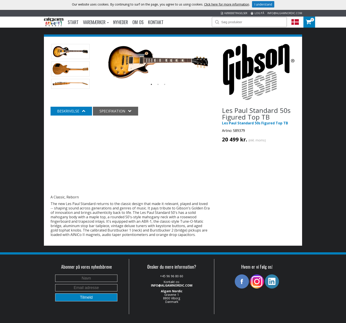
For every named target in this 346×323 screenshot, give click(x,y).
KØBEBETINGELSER (234, 13)
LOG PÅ (257, 13)
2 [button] (158, 84)
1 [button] (151, 84)
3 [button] (164, 84)
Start (73, 22)
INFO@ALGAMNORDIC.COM (284, 13)
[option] (158, 61)
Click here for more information (226, 4)
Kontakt (156, 22)
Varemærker (96, 22)
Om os (138, 22)
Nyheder (120, 22)
